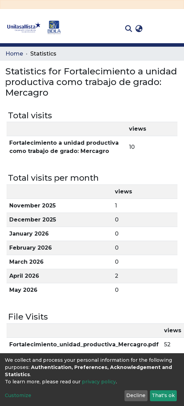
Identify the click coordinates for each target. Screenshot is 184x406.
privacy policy (99, 382)
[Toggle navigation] (174, 28)
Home (14, 53)
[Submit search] (128, 29)
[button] (138, 29)
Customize (18, 395)
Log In (155, 28)
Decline (135, 395)
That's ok (163, 395)
